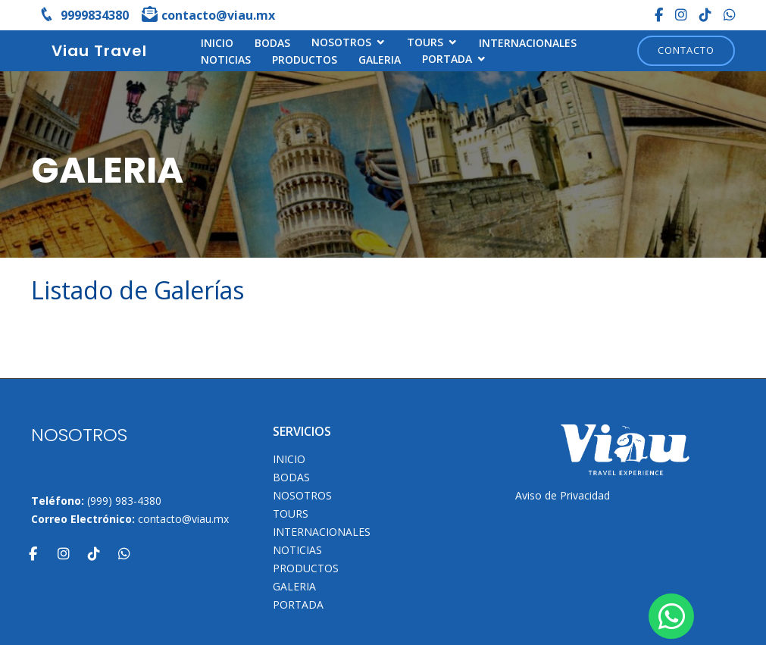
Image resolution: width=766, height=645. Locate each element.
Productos (304, 59)
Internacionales (528, 43)
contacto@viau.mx (183, 519)
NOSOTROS (341, 42)
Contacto (686, 50)
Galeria (379, 59)
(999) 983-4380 (124, 500)
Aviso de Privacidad (562, 495)
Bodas (272, 43)
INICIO (217, 43)
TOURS (425, 42)
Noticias (226, 59)
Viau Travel (99, 50)
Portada (447, 59)
